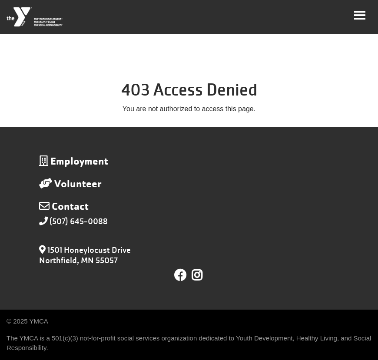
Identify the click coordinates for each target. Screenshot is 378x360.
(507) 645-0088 (79, 221)
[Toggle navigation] (359, 15)
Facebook (180, 275)
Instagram (203, 275)
